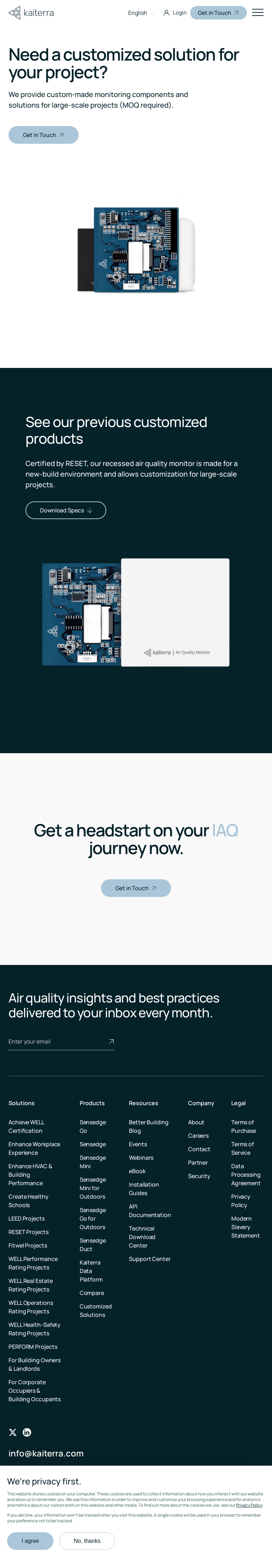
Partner (198, 1162)
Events (138, 1144)
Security (199, 1176)
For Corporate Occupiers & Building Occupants (34, 1390)
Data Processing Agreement (246, 1174)
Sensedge (93, 1144)
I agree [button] (30, 1541)
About (196, 1122)
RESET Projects (28, 1232)
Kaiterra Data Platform (91, 1270)
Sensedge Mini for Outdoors (93, 1188)
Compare (92, 1293)
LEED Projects (26, 1218)
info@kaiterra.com (46, 1453)
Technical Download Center (142, 1236)
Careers (198, 1136)
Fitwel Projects (27, 1245)
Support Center (150, 1259)
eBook (137, 1171)
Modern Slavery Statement (245, 1227)
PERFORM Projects (32, 1347)
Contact (199, 1149)
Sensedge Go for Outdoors (93, 1218)
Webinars (141, 1157)
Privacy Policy (249, 1505)
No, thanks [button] (87, 1541)
